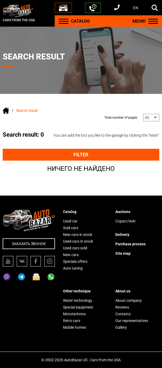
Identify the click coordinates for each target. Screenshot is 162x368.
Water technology (77, 300)
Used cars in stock (78, 241)
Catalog (69, 212)
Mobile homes (74, 327)
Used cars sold (75, 248)
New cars (71, 255)
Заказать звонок (29, 244)
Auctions (122, 212)
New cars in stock (77, 234)
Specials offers (75, 261)
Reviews (122, 307)
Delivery (122, 234)
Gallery (121, 327)
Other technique (77, 291)
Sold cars (70, 228)
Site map (123, 253)
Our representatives (131, 321)
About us (122, 291)
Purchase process (130, 244)
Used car (70, 221)
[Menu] (63, 21)
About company (128, 300)
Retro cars (71, 321)
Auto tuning (73, 268)
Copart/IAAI (125, 221)
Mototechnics (74, 314)
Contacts (123, 314)
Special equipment (78, 307)
